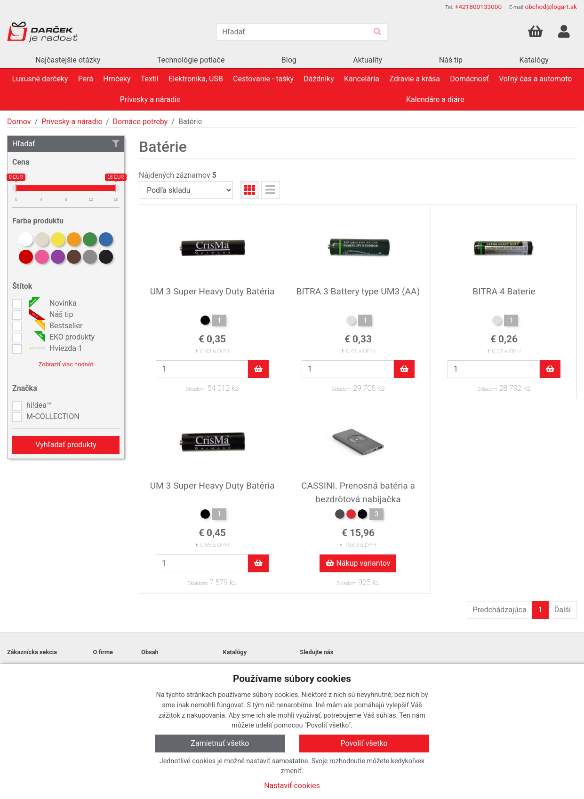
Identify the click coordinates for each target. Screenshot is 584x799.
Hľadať (66, 143)
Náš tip (49, 314)
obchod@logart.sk (551, 6)
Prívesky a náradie (71, 121)
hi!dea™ (38, 405)
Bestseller (54, 326)
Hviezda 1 (54, 348)
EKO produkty (60, 337)
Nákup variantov (358, 563)
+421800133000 (478, 6)
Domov (19, 121)
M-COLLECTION (53, 416)
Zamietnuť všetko (220, 743)
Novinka (51, 303)
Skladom (195, 389)
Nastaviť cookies (292, 785)
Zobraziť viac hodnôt (66, 364)
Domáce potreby (140, 121)
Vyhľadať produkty (65, 444)
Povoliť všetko (364, 743)
